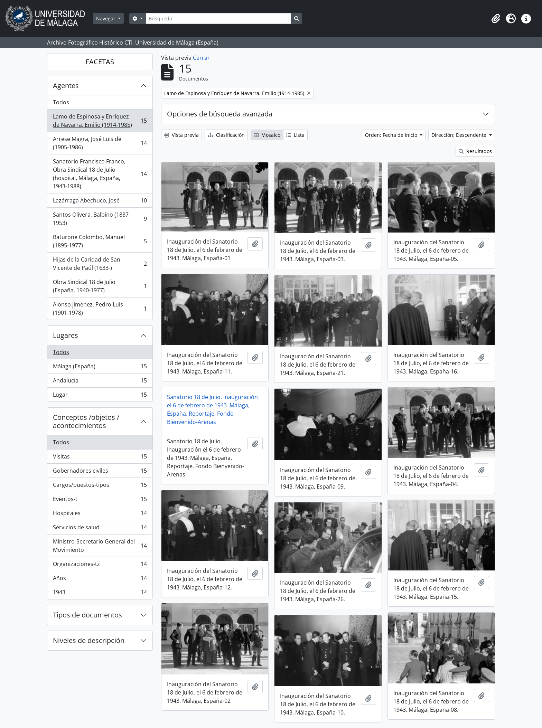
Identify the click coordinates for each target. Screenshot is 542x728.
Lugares (65, 335)
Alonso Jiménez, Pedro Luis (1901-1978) (100, 308)
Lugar (100, 395)
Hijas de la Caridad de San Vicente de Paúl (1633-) (100, 264)
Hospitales (100, 514)
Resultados (475, 151)
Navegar (106, 18)
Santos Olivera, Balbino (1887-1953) (100, 219)
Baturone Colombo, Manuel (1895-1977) (100, 241)
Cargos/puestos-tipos (100, 486)
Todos (61, 102)
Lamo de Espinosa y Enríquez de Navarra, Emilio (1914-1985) (100, 121)
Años (100, 579)
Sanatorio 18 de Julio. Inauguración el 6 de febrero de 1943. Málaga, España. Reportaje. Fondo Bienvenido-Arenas (212, 409)
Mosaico (267, 135)
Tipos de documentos (87, 615)
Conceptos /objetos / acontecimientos (86, 421)
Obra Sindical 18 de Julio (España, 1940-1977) (100, 286)
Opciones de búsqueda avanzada (219, 114)
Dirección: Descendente (459, 135)
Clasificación (226, 135)
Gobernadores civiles (100, 472)
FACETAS (100, 61)
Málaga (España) (100, 368)
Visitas (100, 458)
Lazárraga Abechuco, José (100, 202)
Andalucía (100, 382)
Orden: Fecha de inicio (392, 135)
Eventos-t (100, 500)
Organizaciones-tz (100, 565)
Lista (295, 135)
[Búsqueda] (218, 18)
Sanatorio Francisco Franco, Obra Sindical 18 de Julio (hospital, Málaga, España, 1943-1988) (100, 174)
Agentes (66, 85)
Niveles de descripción (88, 640)
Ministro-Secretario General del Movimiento (100, 546)
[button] (495, 18)
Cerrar (201, 58)
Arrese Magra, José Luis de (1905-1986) (100, 143)
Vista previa (181, 135)
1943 (100, 593)
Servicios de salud (100, 529)
